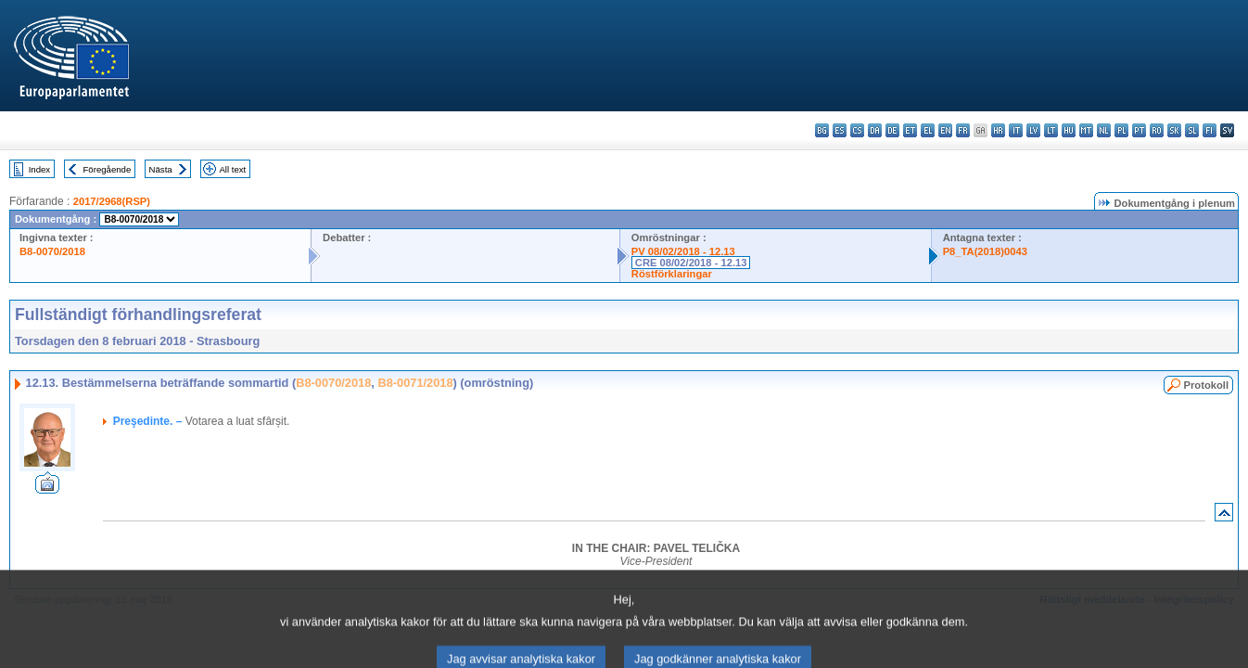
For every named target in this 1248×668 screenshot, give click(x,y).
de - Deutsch (892, 130)
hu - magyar (1069, 130)
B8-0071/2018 (414, 383)
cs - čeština (857, 130)
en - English (945, 130)
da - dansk (875, 130)
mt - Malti (1086, 130)
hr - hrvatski (998, 130)
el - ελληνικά (928, 130)
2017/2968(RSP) (111, 201)
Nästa (160, 169)
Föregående (107, 169)
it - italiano (1016, 130)
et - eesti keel (910, 130)
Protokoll (1206, 385)
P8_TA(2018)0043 (985, 251)
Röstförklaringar (671, 273)
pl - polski (1121, 130)
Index (39, 169)
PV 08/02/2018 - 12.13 (683, 251)
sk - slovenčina (1174, 130)
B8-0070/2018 (52, 251)
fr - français (963, 130)
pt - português (1139, 130)
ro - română (1157, 130)
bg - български (822, 130)
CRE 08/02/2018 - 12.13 (691, 262)
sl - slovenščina (1192, 130)
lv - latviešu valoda (1033, 130)
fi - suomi (1209, 130)
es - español (840, 130)
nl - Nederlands (1104, 130)
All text (232, 169)
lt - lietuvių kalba (1051, 130)
